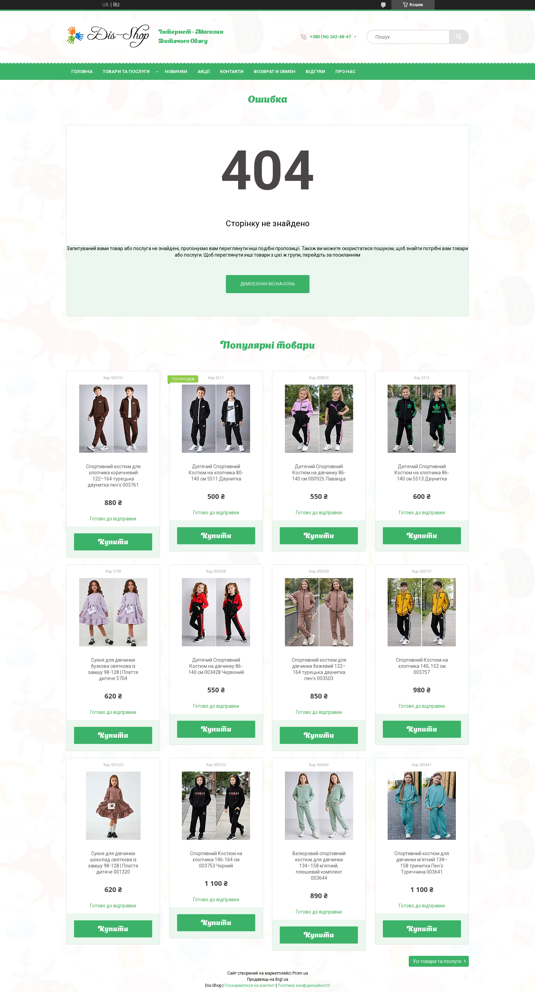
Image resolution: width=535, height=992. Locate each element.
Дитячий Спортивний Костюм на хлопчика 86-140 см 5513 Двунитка (421, 472)
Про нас (345, 71)
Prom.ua (300, 973)
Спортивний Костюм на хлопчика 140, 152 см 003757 (422, 666)
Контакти (232, 71)
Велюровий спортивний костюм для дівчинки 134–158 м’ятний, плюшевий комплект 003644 (319, 866)
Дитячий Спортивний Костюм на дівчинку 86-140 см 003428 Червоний (216, 666)
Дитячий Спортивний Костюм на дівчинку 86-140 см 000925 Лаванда (319, 472)
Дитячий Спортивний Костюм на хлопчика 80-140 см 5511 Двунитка (216, 472)
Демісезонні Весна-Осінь (267, 284)
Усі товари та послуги (437, 961)
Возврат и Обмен (274, 71)
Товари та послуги (126, 71)
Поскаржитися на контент (250, 985)
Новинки (176, 71)
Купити (113, 542)
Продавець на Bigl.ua (267, 979)
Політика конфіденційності (304, 985)
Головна (81, 71)
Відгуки (315, 71)
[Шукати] (459, 37)
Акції (204, 71)
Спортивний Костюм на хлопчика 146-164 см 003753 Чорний (216, 859)
